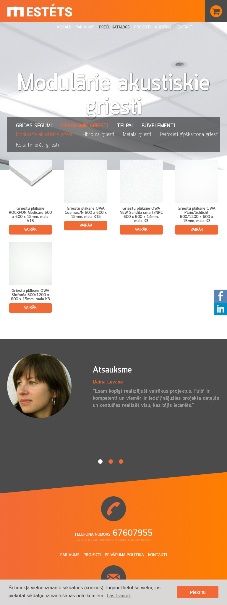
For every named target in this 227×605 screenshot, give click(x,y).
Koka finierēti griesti (37, 145)
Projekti (142, 27)
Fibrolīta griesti (98, 134)
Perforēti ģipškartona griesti (189, 134)
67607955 (133, 533)
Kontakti (184, 27)
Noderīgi (163, 27)
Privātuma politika (124, 555)
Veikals (64, 27)
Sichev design (140, 540)
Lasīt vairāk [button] (119, 595)
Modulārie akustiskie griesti (45, 134)
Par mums (85, 27)
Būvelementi (158, 125)
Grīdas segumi (34, 125)
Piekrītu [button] (198, 592)
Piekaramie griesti (84, 125)
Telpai (125, 125)
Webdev (121, 540)
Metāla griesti (137, 134)
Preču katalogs (114, 27)
